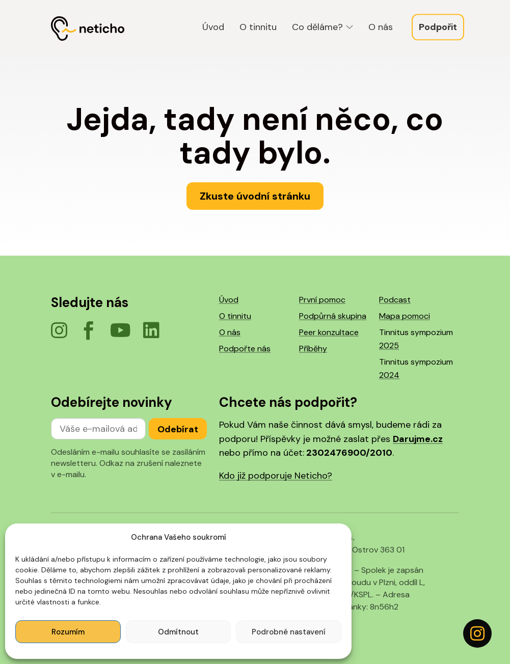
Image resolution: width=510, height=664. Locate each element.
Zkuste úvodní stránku (255, 196)
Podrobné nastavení (289, 632)
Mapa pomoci (404, 316)
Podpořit (438, 27)
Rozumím (68, 632)
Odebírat (177, 429)
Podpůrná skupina (332, 316)
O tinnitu (258, 27)
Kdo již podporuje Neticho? (275, 475)
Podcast (395, 299)
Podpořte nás (245, 348)
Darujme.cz (418, 439)
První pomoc (322, 299)
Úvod (213, 27)
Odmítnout (178, 632)
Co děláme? (317, 27)
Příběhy (313, 348)
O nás (380, 27)
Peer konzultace (329, 332)
